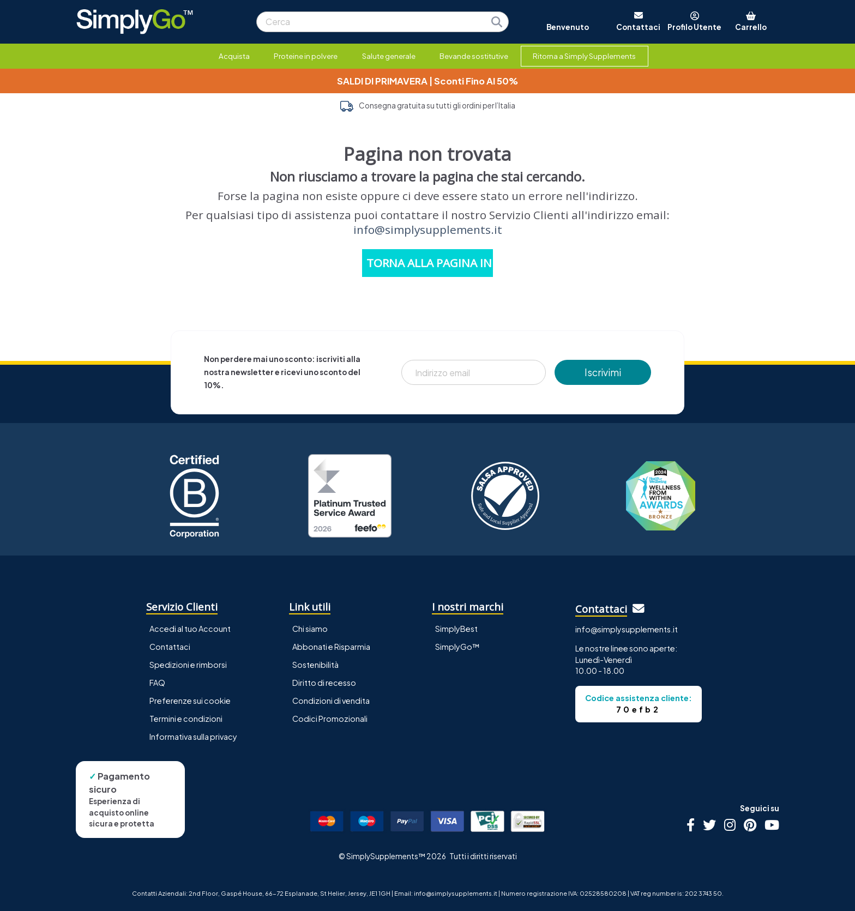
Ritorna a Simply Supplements (584, 56)
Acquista (234, 56)
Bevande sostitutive (473, 56)
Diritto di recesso (324, 682)
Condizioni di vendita (331, 700)
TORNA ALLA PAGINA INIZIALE (429, 262)
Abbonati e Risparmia (331, 646)
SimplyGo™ (457, 646)
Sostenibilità (315, 664)
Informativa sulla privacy (193, 736)
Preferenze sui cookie (190, 700)
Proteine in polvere (306, 56)
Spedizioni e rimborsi (188, 664)
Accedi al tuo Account (190, 629)
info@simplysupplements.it (427, 229)
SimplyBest (456, 629)
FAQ (157, 682)
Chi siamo (310, 629)
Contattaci (169, 646)
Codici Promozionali (330, 718)
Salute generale (389, 56)
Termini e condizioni (185, 718)
